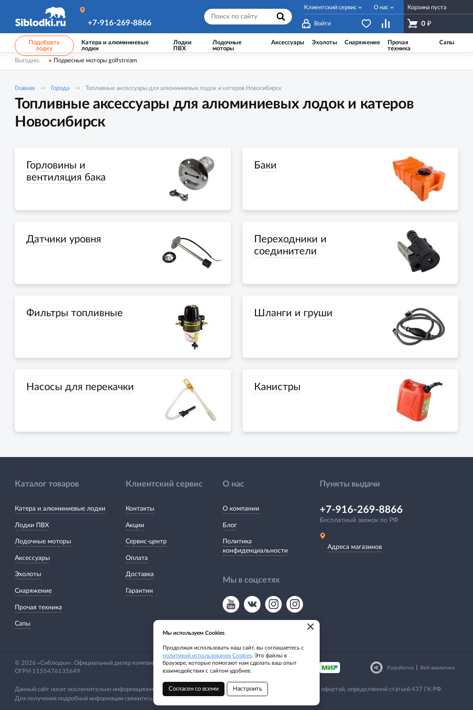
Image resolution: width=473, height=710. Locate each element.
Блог (230, 525)
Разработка (400, 667)
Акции (135, 525)
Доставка (140, 574)
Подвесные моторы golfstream (95, 61)
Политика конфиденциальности (255, 546)
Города (60, 88)
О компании (241, 508)
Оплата (137, 558)
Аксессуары (32, 558)
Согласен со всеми (193, 689)
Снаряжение (33, 591)
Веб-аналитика (437, 667)
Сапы (22, 623)
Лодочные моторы (43, 541)
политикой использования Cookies (207, 655)
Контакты (140, 508)
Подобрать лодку (44, 46)
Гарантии (139, 591)
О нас (381, 8)
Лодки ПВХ (32, 525)
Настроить (247, 689)
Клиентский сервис (330, 8)
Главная (25, 88)
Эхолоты (28, 574)
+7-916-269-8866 (120, 23)
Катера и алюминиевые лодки (60, 508)
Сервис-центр (146, 541)
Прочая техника (38, 607)
